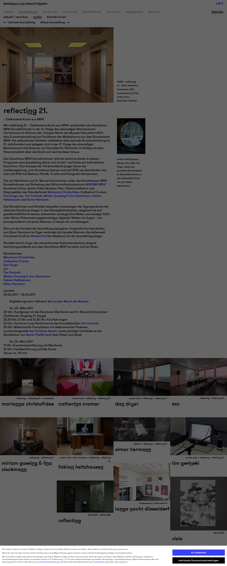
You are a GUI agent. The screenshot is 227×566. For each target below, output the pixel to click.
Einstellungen (99, 562)
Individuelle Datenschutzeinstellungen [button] (199, 560)
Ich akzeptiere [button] (198, 552)
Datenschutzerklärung (50, 562)
